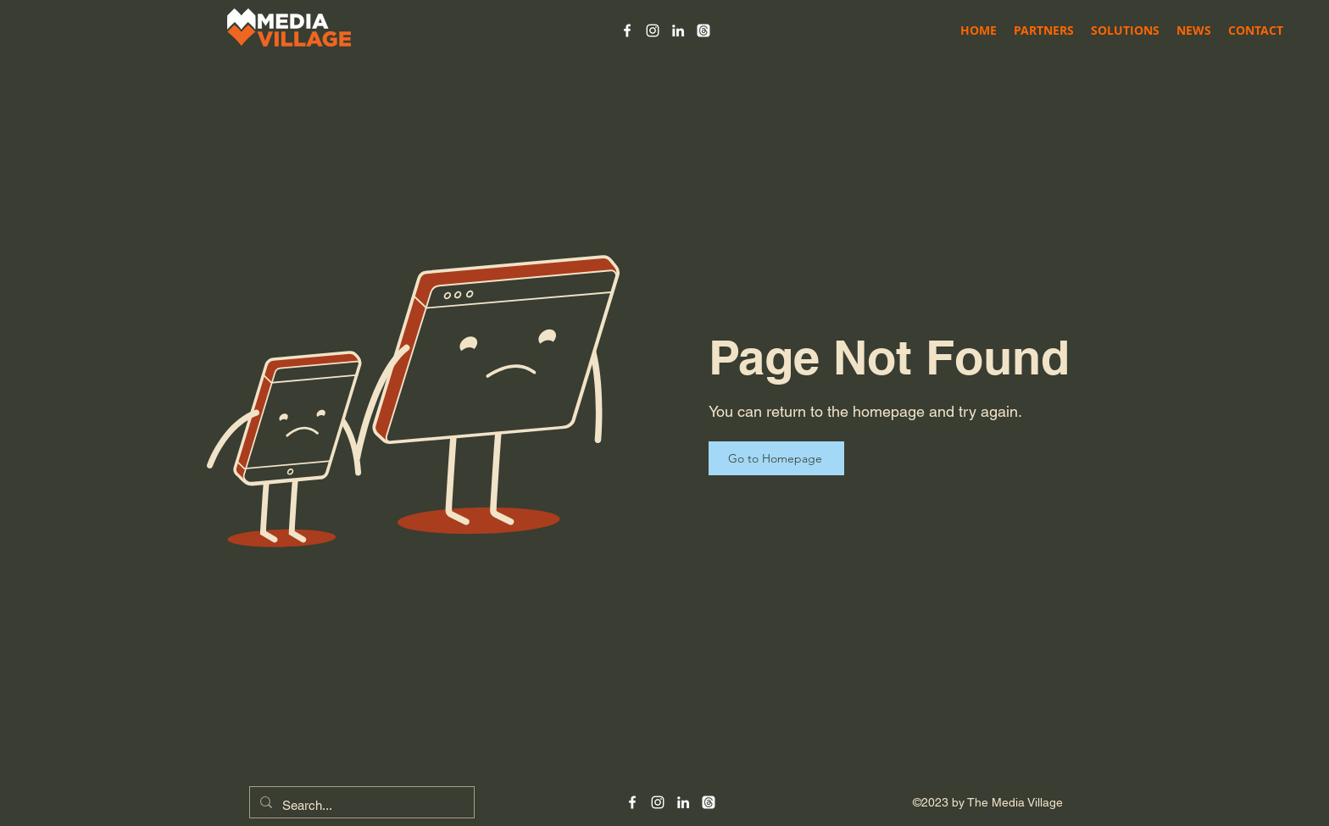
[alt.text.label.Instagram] (652, 30)
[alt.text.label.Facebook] (627, 30)
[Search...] (360, 805)
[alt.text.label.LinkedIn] (678, 30)
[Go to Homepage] (776, 458)
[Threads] (703, 30)
